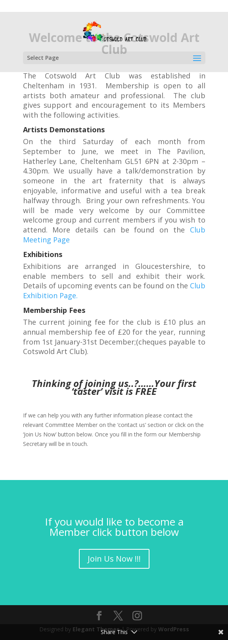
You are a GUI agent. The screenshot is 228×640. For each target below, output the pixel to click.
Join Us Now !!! (114, 558)
